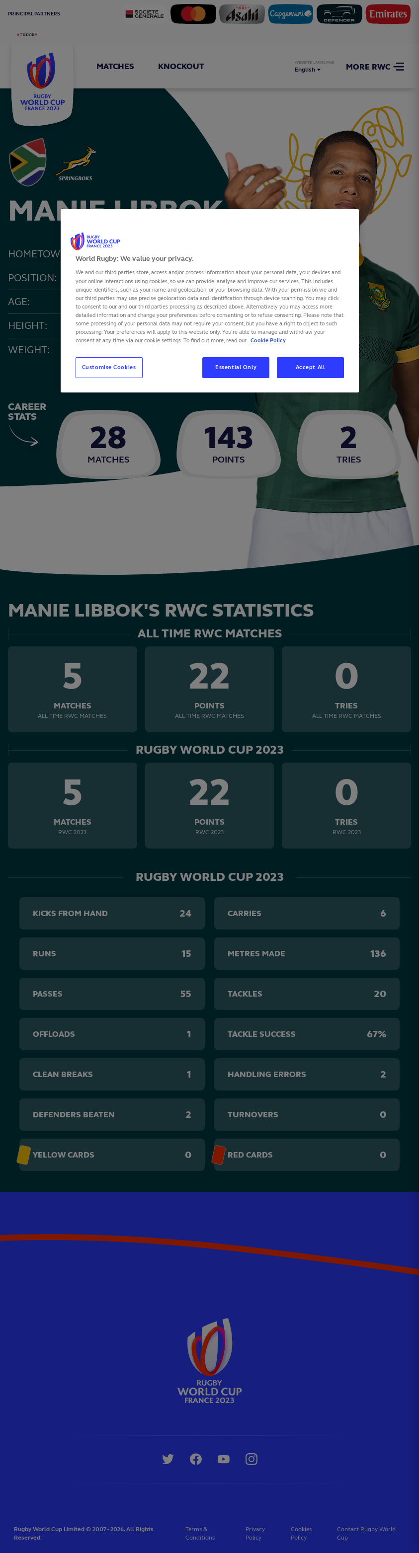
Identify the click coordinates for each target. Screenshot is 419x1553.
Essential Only (235, 367)
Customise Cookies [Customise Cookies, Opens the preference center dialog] (109, 367)
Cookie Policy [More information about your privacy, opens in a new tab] (268, 340)
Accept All (310, 367)
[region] (210, 300)
